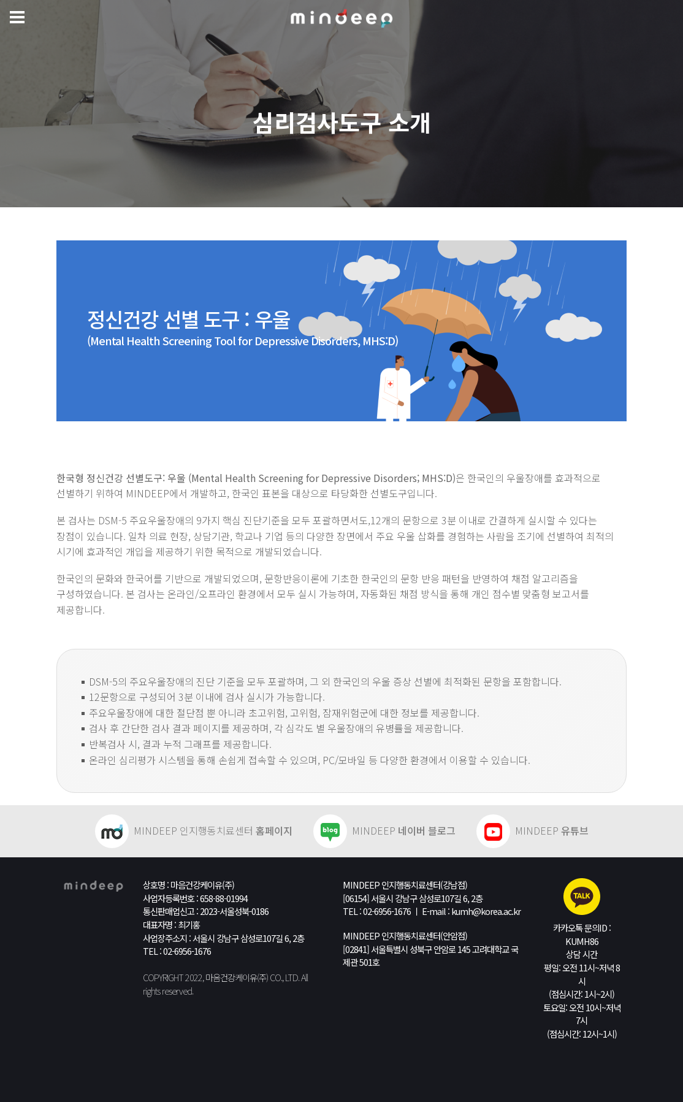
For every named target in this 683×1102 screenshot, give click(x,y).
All (304, 977)
